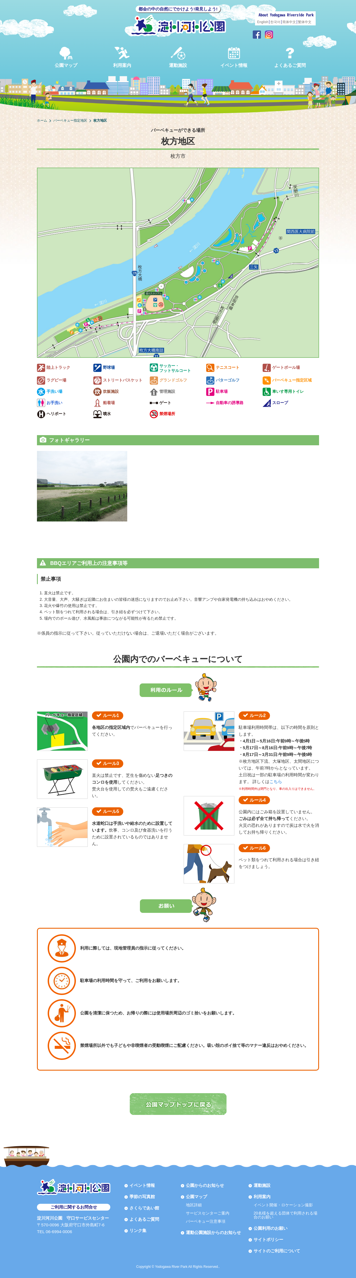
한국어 (275, 22)
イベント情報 (233, 57)
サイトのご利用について (277, 1250)
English (262, 22)
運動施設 (178, 57)
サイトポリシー (268, 1239)
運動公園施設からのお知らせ (213, 1232)
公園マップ (66, 57)
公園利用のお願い (270, 1228)
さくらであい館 (144, 1207)
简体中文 (289, 22)
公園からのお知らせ (205, 1185)
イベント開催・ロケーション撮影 (283, 1205)
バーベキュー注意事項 (205, 1221)
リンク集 (137, 1230)
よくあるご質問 (290, 57)
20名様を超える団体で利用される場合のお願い (285, 1215)
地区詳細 (194, 1205)
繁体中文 (304, 22)
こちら (275, 781)
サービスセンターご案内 (207, 1213)
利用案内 (122, 57)
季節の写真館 (142, 1196)
